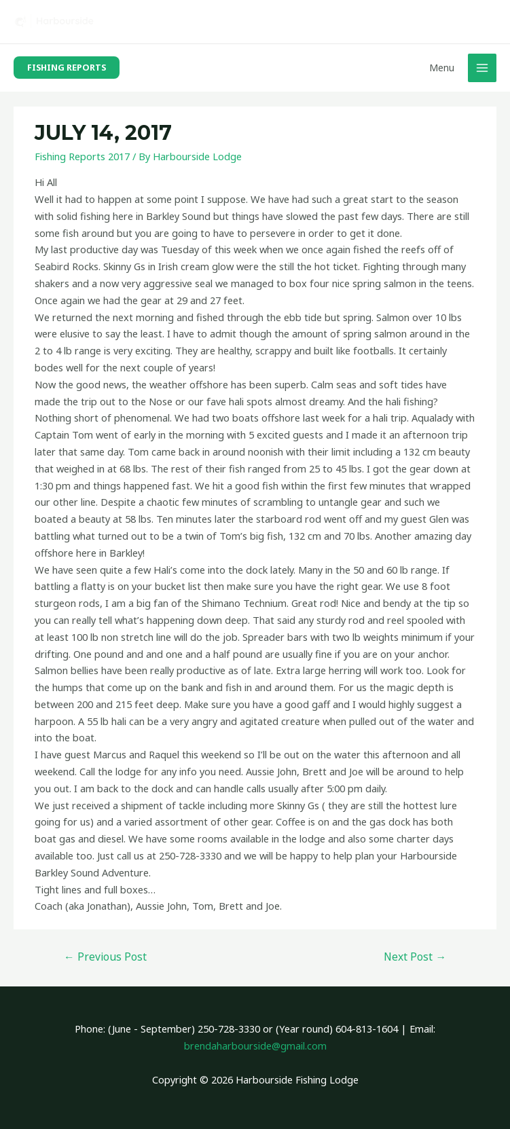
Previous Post (105, 956)
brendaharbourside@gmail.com (255, 1045)
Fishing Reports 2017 (82, 156)
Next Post (415, 956)
